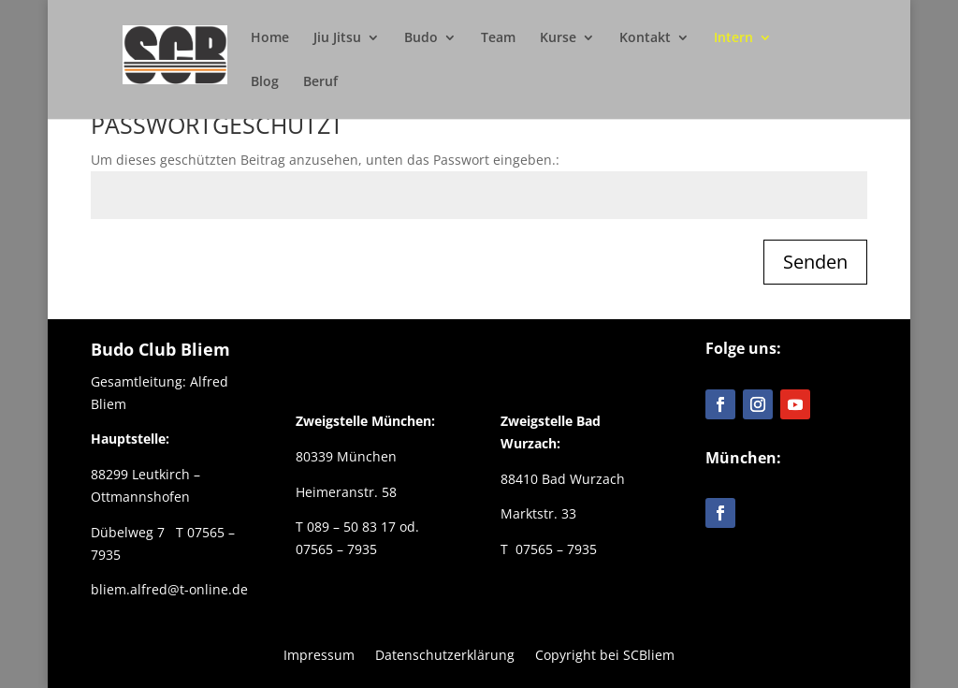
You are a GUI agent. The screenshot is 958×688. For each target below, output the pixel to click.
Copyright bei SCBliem (605, 654)
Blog (265, 82)
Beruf (320, 82)
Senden (815, 261)
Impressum (319, 654)
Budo (421, 38)
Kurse (558, 38)
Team (498, 38)
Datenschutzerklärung (445, 654)
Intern (733, 38)
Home (270, 38)
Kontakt (645, 38)
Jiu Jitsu (337, 38)
